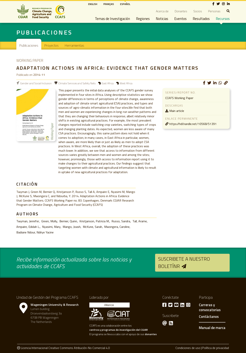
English (92, 4)
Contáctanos (209, 316)
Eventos (180, 18)
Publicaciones (28, 45)
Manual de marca (212, 327)
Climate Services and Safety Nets (77, 83)
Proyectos (51, 45)
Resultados (201, 18)
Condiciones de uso (187, 348)
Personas (214, 11)
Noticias (162, 18)
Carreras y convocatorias (210, 307)
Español (125, 4)
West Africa (126, 83)
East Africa (108, 83)
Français (108, 4)
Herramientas (74, 45)
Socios (197, 11)
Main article (176, 111)
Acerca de (162, 11)
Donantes (181, 11)
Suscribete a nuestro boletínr (184, 262)
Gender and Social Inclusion (36, 83)
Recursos (223, 18)
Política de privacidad (215, 348)
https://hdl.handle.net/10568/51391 (193, 124)
